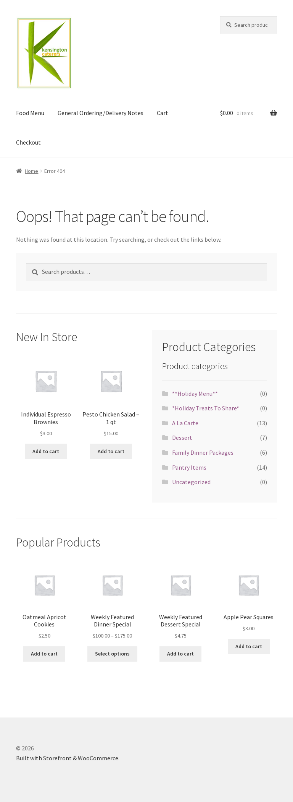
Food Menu (30, 113)
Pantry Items (189, 467)
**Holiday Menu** (195, 393)
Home (31, 171)
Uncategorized (191, 482)
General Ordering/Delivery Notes (100, 113)
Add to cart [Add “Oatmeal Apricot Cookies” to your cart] (44, 653)
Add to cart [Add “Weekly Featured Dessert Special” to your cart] (180, 653)
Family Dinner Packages (202, 452)
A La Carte (185, 423)
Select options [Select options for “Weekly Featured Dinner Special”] (112, 653)
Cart (162, 113)
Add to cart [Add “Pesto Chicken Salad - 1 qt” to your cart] (111, 451)
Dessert (182, 437)
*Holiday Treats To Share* (205, 408)
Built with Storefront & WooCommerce (67, 758)
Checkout (28, 142)
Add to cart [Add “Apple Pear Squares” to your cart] (248, 646)
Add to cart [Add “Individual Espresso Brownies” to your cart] (45, 451)
